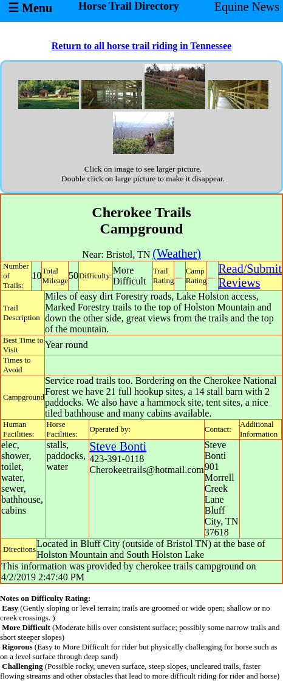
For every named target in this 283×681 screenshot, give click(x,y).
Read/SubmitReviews (250, 275)
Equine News (246, 6)
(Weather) (176, 253)
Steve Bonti (117, 446)
